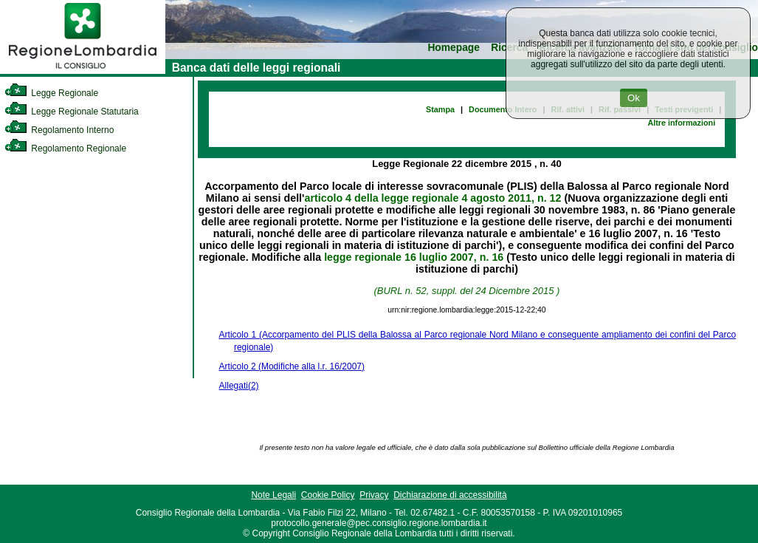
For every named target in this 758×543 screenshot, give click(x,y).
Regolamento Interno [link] (59, 130)
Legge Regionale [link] (51, 93)
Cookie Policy (328, 495)
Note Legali (273, 495)
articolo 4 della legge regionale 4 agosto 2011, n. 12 (433, 198)
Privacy (373, 495)
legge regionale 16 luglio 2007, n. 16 (413, 257)
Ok (633, 97)
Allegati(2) (239, 385)
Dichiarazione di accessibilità (449, 495)
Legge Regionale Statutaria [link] (71, 111)
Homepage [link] (453, 47)
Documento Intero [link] (503, 109)
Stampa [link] (440, 109)
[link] (82, 71)
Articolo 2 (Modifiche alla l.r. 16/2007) (292, 366)
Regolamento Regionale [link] (65, 148)
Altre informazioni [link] (681, 122)
